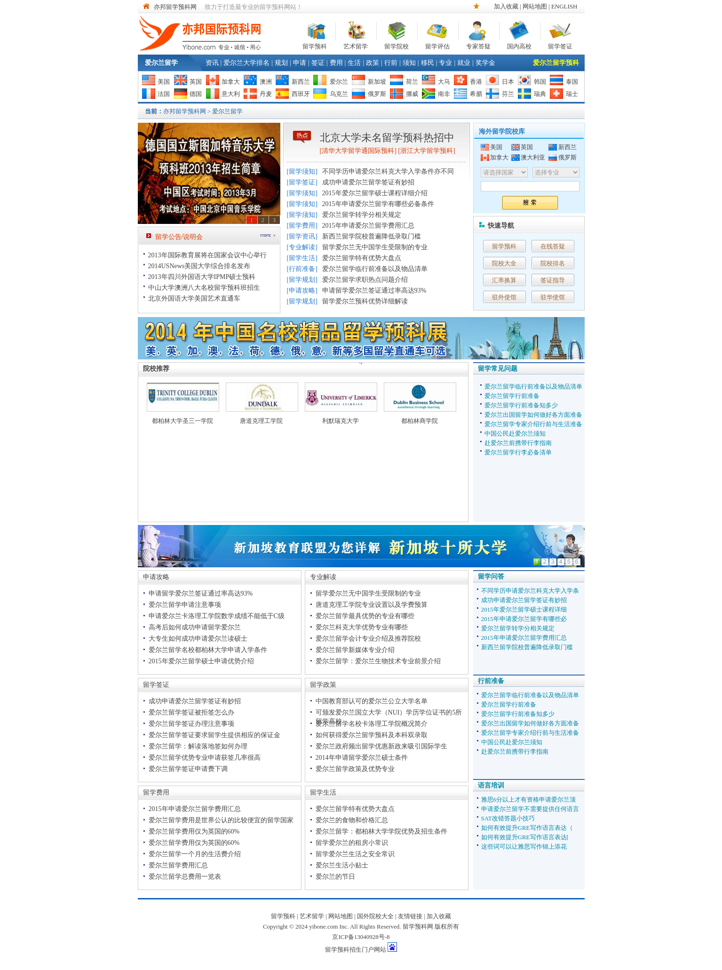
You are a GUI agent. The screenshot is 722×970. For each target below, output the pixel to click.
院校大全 (504, 263)
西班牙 (301, 93)
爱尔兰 (339, 81)
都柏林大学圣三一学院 (182, 420)
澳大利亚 (533, 157)
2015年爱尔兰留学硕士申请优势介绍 (201, 661)
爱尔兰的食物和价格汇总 (352, 820)
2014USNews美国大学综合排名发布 (199, 266)
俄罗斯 (377, 93)
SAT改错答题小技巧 (508, 818)
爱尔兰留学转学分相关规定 (361, 214)
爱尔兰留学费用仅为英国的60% (194, 831)
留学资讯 (302, 236)
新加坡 (377, 81)
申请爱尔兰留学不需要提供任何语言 (530, 808)
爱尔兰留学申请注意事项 (185, 604)
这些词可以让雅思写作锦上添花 (524, 846)
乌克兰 (339, 93)
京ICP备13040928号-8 (360, 936)
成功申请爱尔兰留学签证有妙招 (368, 182)
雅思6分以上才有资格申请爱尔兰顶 (528, 799)
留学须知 (302, 171)
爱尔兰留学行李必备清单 (518, 452)
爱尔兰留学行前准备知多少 (521, 405)
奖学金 (485, 62)
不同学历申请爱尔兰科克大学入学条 (530, 590)
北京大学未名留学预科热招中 (387, 137)
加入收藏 (506, 6)
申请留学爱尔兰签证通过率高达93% (374, 290)
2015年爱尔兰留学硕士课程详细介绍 (375, 193)
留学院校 (396, 45)
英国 (196, 81)
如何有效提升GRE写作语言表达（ (527, 827)
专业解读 (302, 247)
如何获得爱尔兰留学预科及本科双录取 (372, 735)
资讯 (212, 62)
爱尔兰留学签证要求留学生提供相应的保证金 (214, 735)
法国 (164, 93)
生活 (354, 62)
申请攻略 (302, 290)
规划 (281, 62)
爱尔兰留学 (161, 62)
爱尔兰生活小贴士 (342, 865)
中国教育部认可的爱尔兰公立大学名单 (372, 701)
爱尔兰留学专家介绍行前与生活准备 (533, 424)
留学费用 (302, 225)
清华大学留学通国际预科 (358, 150)
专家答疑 (478, 45)
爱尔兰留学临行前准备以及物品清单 (375, 268)
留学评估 (437, 45)
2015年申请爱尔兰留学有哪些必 (524, 618)
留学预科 (314, 45)
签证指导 (552, 280)
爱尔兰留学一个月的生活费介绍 (195, 854)
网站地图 (535, 6)
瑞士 (572, 93)
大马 (444, 81)
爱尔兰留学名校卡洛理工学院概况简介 (372, 723)
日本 (508, 81)
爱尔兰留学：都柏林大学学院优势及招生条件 (381, 831)
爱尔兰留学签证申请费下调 (188, 768)
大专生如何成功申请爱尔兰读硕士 (198, 638)
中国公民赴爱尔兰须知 (515, 433)
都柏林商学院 (419, 420)
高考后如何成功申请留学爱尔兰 (195, 627)
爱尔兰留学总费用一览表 (185, 876)
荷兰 (412, 81)
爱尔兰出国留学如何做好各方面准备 (533, 414)
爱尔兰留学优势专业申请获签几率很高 (205, 757)
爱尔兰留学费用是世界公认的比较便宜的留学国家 (221, 820)
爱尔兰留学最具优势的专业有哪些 (365, 616)
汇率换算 (504, 280)
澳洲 (266, 81)
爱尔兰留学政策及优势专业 (355, 768)
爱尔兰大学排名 (246, 62)
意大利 (231, 93)
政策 (372, 62)
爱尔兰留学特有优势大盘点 (361, 258)
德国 (196, 93)
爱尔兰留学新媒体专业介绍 (355, 649)
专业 (445, 62)
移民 (427, 62)
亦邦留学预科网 (175, 6)
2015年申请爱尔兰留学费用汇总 (368, 225)
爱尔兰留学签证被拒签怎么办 (191, 712)
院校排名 (552, 263)
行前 (390, 62)
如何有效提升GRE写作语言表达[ (525, 837)
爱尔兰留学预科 (556, 62)
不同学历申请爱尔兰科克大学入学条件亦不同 (388, 171)
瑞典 (540, 93)
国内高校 (519, 45)
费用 (336, 62)
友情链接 (410, 916)
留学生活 (302, 258)
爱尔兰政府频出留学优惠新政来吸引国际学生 (381, 746)
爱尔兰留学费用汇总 (178, 865)
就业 (463, 62)
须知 (409, 62)
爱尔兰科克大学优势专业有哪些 (362, 627)
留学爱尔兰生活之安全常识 (355, 854)
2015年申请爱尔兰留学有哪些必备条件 (378, 203)
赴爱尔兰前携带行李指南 (518, 442)
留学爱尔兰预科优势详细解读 (365, 301)
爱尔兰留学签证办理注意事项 (191, 723)
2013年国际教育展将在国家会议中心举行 (207, 255)
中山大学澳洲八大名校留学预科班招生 (204, 287)
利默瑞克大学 (340, 420)
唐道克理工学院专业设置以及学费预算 (372, 604)
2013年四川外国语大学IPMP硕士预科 (202, 276)
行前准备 (302, 268)
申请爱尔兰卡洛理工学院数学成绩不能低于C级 (217, 616)
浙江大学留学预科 (426, 150)
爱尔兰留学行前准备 (512, 395)
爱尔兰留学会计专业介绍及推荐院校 (368, 638)
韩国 (540, 81)
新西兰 (301, 81)
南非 (444, 93)
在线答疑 (552, 246)
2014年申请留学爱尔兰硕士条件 (362, 757)
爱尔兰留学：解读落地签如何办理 (198, 746)
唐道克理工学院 (261, 420)
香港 (476, 81)
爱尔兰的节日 (335, 876)
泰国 (572, 81)
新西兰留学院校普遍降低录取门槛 (371, 236)
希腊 (476, 93)
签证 (318, 62)
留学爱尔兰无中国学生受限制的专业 (375, 247)
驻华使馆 (552, 297)
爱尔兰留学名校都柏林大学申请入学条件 (208, 649)
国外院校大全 (375, 916)
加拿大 (231, 81)
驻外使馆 (504, 297)
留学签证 (560, 45)
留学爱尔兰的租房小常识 (352, 842)
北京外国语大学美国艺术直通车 (194, 298)
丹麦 (266, 93)
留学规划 (302, 279)
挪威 (412, 93)
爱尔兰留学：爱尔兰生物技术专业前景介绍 (378, 661)
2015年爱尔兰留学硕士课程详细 (524, 609)
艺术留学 (355, 45)
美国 (164, 81)
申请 (299, 62)
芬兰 (508, 93)
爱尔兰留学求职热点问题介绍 (365, 279)
